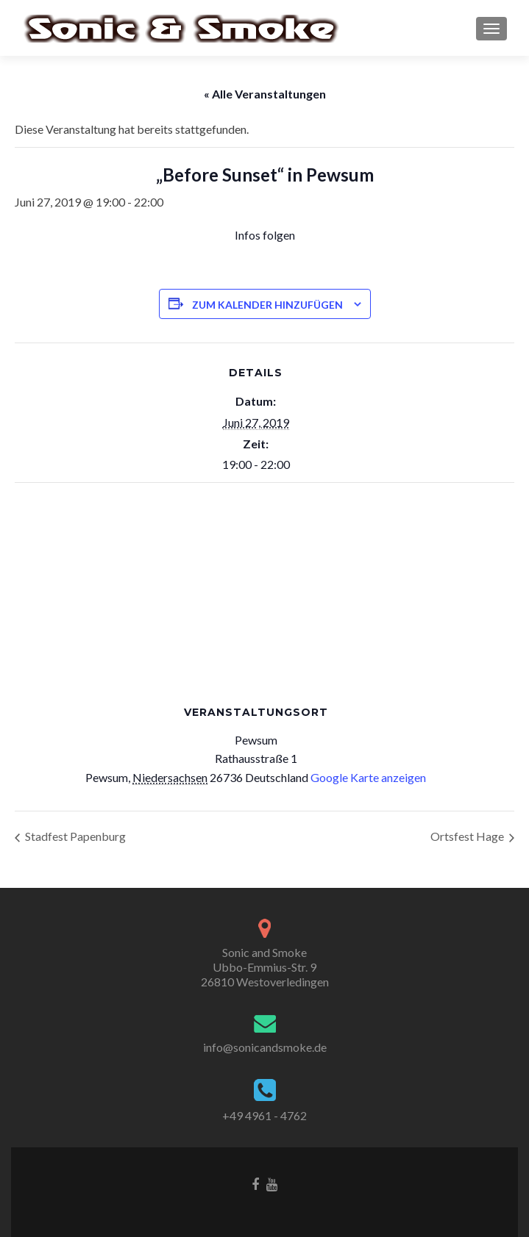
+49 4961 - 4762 (264, 1115)
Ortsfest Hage (468, 836)
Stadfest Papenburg (74, 836)
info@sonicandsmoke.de (265, 1047)
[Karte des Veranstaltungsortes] (264, 589)
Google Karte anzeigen (368, 777)
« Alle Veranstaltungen (265, 94)
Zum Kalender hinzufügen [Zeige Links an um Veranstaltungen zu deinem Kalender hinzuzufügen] (267, 304)
